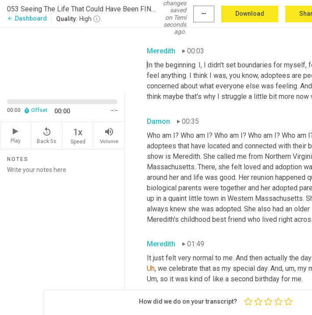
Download (249, 13)
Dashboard (27, 18)
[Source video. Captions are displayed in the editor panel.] (62, 59)
